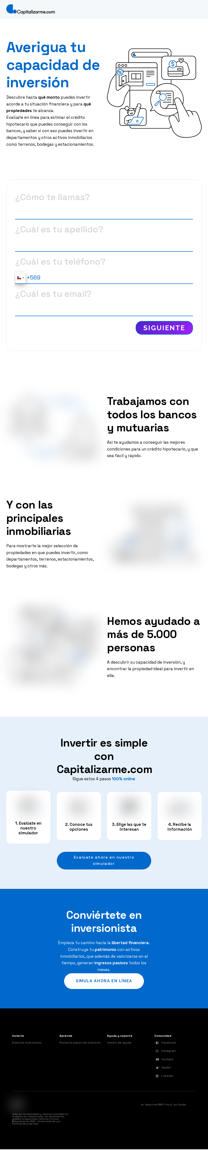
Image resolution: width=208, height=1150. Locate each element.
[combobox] (20, 278)
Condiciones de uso (49, 1122)
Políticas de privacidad (25, 1124)
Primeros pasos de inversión (80, 1043)
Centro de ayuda (119, 1043)
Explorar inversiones (27, 1043)
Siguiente (164, 328)
